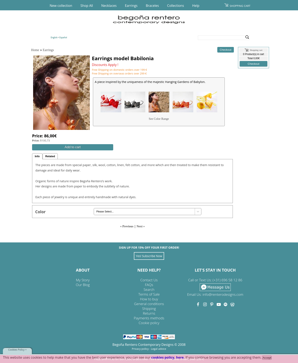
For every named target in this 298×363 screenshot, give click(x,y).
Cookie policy (149, 322)
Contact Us (149, 280)
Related (50, 156)
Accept (267, 357)
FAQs (149, 284)
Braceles (152, 5)
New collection (61, 5)
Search (247, 37)
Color (40, 211)
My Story (83, 280)
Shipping (149, 308)
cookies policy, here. (168, 357)
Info (37, 156)
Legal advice (158, 349)
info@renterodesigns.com (223, 294)
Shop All (87, 5)
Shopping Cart (240, 6)
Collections (175, 5)
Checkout (253, 63)
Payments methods (149, 318)
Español (63, 37)
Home (35, 50)
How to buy (149, 299)
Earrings (131, 5)
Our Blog (83, 284)
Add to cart (73, 147)
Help (195, 5)
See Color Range (159, 118)
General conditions (149, 303)
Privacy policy (140, 349)
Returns (149, 313)
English (54, 37)
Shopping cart (256, 50)
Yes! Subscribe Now (149, 256)
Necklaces (109, 5)
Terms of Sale (149, 294)
